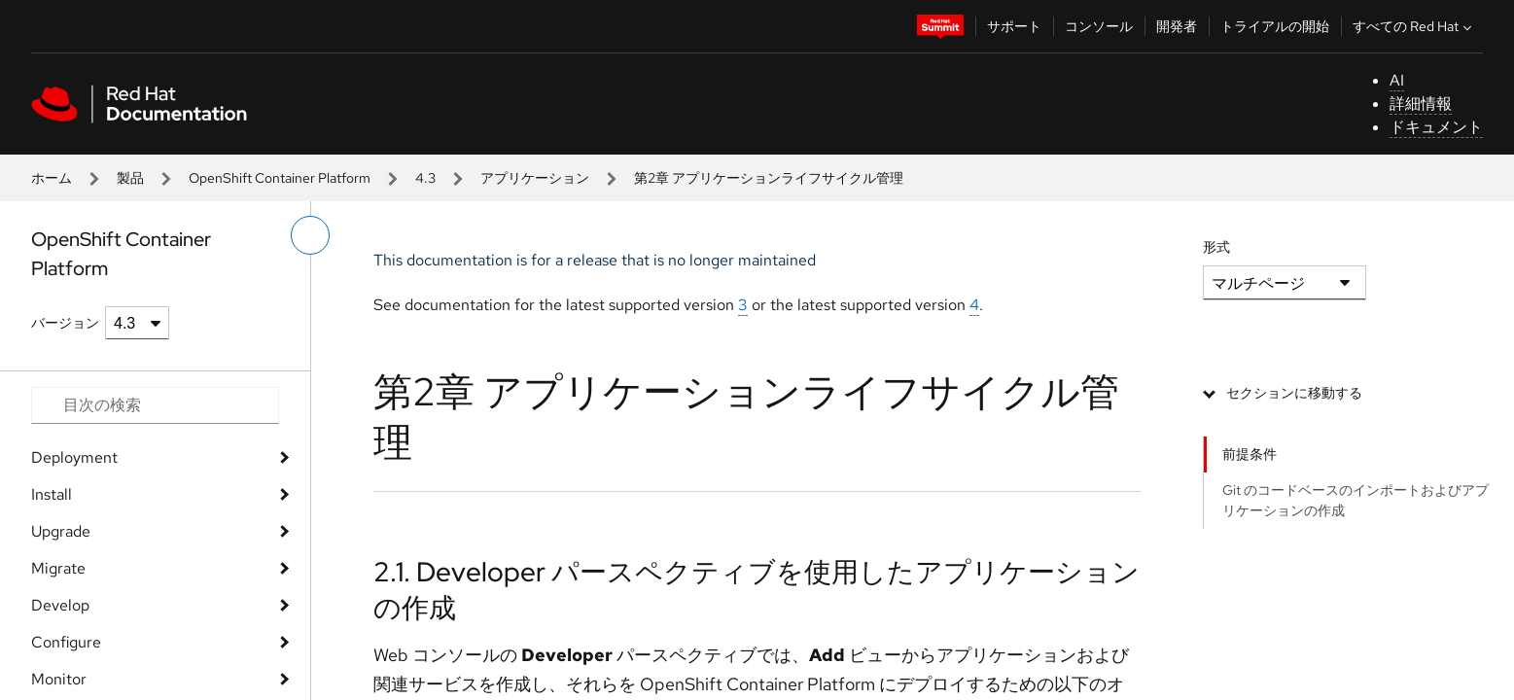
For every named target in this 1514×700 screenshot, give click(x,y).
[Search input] (155, 405)
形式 (1216, 247)
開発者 (1176, 26)
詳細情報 (1421, 103)
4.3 (425, 178)
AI (1397, 80)
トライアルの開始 (1274, 26)
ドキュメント (1436, 127)
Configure (66, 642)
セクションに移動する (1294, 393)
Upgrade (60, 531)
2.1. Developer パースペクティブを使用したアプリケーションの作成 (756, 589)
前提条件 (1249, 454)
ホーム (51, 178)
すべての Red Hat (1414, 26)
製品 (130, 178)
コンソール (1099, 26)
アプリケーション (534, 178)
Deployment (74, 457)
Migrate (58, 568)
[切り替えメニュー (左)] (310, 235)
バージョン (65, 323)
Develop (60, 605)
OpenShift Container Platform (279, 178)
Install (51, 494)
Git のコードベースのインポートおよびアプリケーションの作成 (1355, 500)
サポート (1014, 26)
